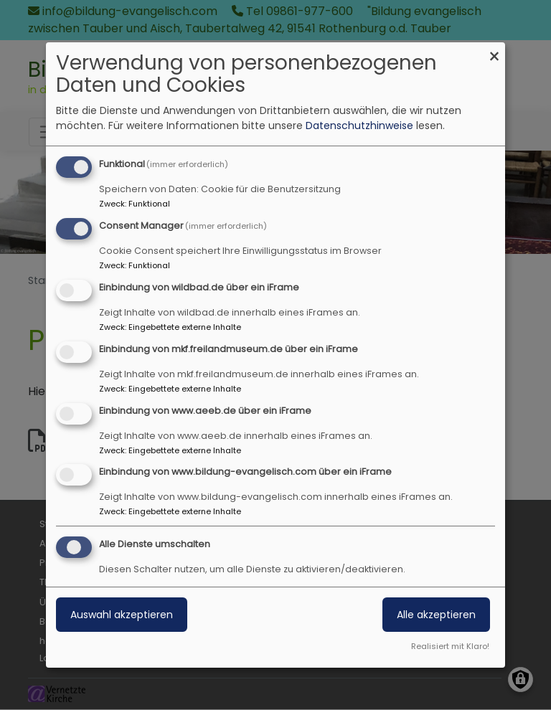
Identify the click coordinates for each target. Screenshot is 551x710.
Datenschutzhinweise (359, 125)
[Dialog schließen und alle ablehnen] (494, 51)
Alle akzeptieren (436, 614)
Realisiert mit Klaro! (450, 646)
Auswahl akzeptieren (121, 614)
